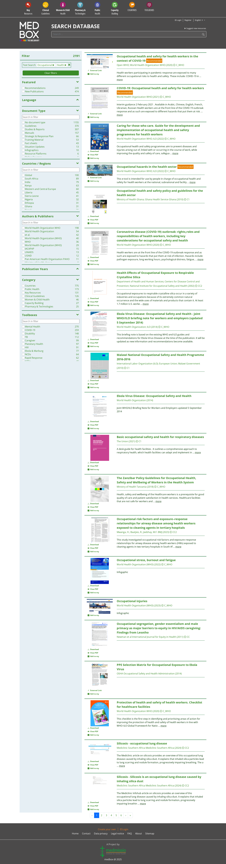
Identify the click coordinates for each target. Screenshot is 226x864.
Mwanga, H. (123, 532)
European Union (168, 363)
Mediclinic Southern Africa (131, 747)
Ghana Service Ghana (160, 199)
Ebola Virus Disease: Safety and (154, 396)
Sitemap (149, 833)
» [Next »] (130, 815)
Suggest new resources (195, 28)
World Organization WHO (147, 65)
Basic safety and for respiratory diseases (160, 437)
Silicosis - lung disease (142, 743)
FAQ (129, 833)
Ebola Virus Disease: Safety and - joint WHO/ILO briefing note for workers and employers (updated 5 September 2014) (160, 318)
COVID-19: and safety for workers (160, 88)
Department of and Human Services (140, 281)
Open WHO (123, 65)
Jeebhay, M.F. (150, 532)
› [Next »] (125, 815)
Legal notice (117, 833)
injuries (132, 601)
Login (177, 20)
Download (93, 151)
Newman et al (124, 636)
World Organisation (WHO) (135, 564)
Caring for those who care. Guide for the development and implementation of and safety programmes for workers (158, 130)
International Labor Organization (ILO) (137, 363)
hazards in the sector (147, 167)
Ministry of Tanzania (131, 486)
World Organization (131, 326)
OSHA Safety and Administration (146, 673)
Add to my (93, 74)
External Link (95, 70)
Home (75, 833)
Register (187, 20)
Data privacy (101, 833)
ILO (155, 138)
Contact (86, 833)
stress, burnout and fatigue (146, 560)
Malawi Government (189, 363)
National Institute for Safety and (158, 285)
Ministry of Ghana (130, 199)
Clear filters (51, 73)
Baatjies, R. (136, 532)
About (138, 833)
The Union (122, 441)
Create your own (107, 829)
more (120, 79)
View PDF (93, 154)
